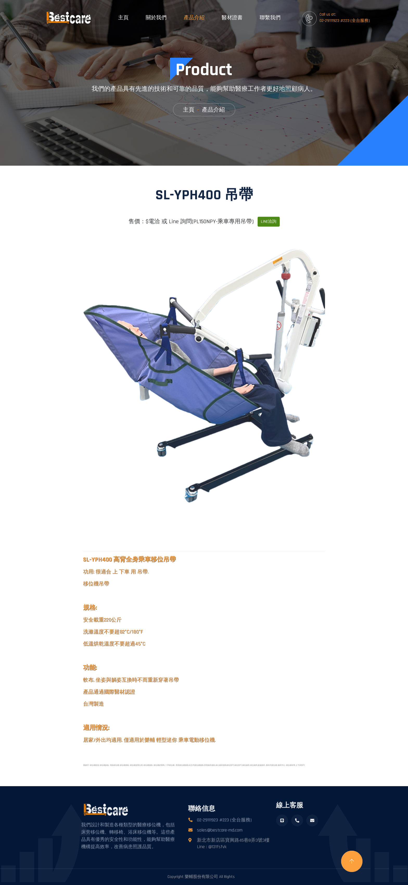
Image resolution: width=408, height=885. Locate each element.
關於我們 (156, 17)
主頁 (123, 17)
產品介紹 (194, 17)
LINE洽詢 (268, 232)
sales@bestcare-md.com (220, 841)
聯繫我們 (270, 17)
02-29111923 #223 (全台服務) (224, 831)
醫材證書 (232, 17)
